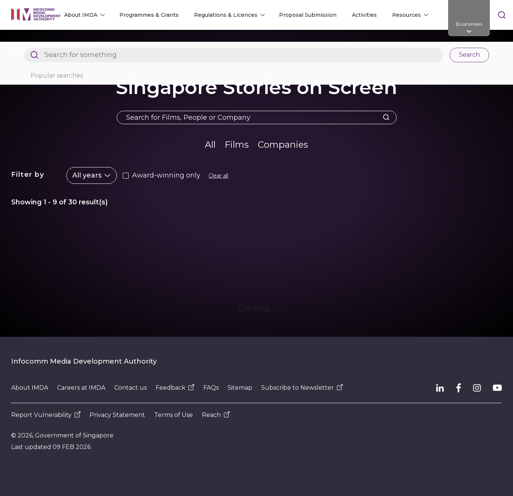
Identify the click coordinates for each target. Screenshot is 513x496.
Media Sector (294, 48)
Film (332, 48)
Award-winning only (166, 175)
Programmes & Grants (149, 15)
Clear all (218, 175)
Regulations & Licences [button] (225, 15)
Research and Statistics (193, 48)
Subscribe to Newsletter (302, 387)
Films (237, 144)
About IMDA (129, 48)
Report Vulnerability (46, 414)
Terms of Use (173, 414)
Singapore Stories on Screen (392, 48)
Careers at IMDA (81, 387)
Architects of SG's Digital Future (54, 48)
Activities (364, 15)
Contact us (130, 387)
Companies (283, 144)
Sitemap (240, 387)
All (210, 144)
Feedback (175, 387)
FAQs (211, 387)
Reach (216, 414)
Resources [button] (406, 15)
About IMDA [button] (80, 15)
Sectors (250, 48)
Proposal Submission (308, 15)
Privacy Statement (117, 414)
